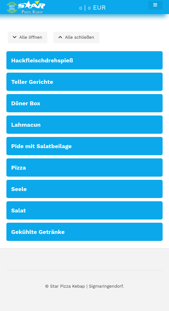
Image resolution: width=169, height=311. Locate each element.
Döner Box (25, 103)
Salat (18, 210)
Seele (19, 189)
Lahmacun (26, 124)
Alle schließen (76, 37)
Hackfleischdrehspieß (42, 60)
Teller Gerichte (32, 81)
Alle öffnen (27, 37)
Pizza (18, 167)
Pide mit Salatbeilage (41, 146)
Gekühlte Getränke (38, 231)
